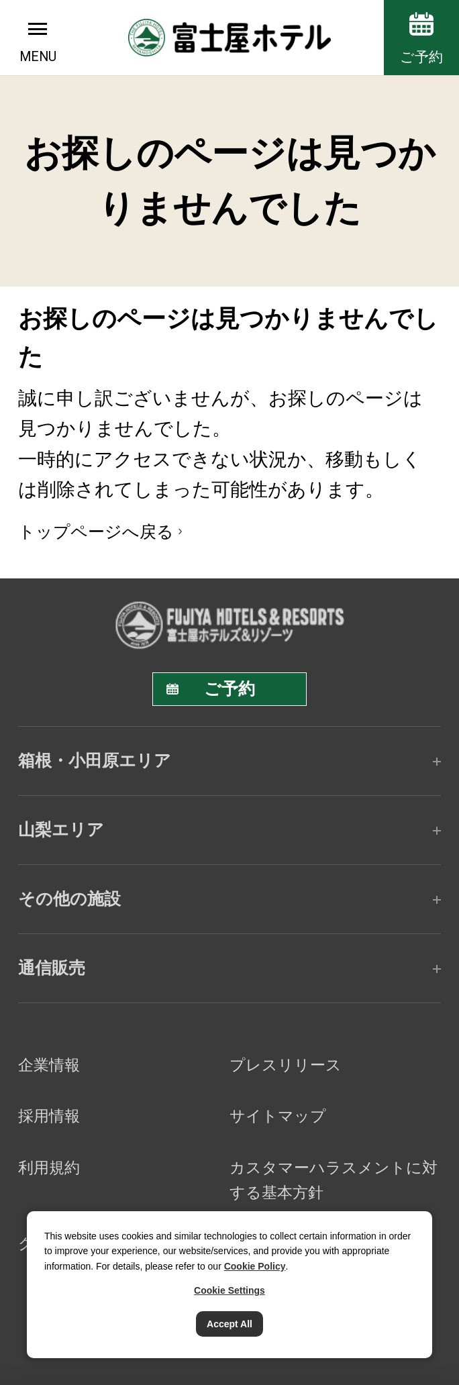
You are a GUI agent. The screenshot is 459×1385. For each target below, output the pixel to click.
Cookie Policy (255, 1266)
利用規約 (49, 1167)
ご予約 (421, 57)
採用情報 (49, 1116)
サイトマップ (278, 1116)
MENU (37, 56)
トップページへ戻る (96, 531)
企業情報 (49, 1065)
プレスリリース (286, 1065)
